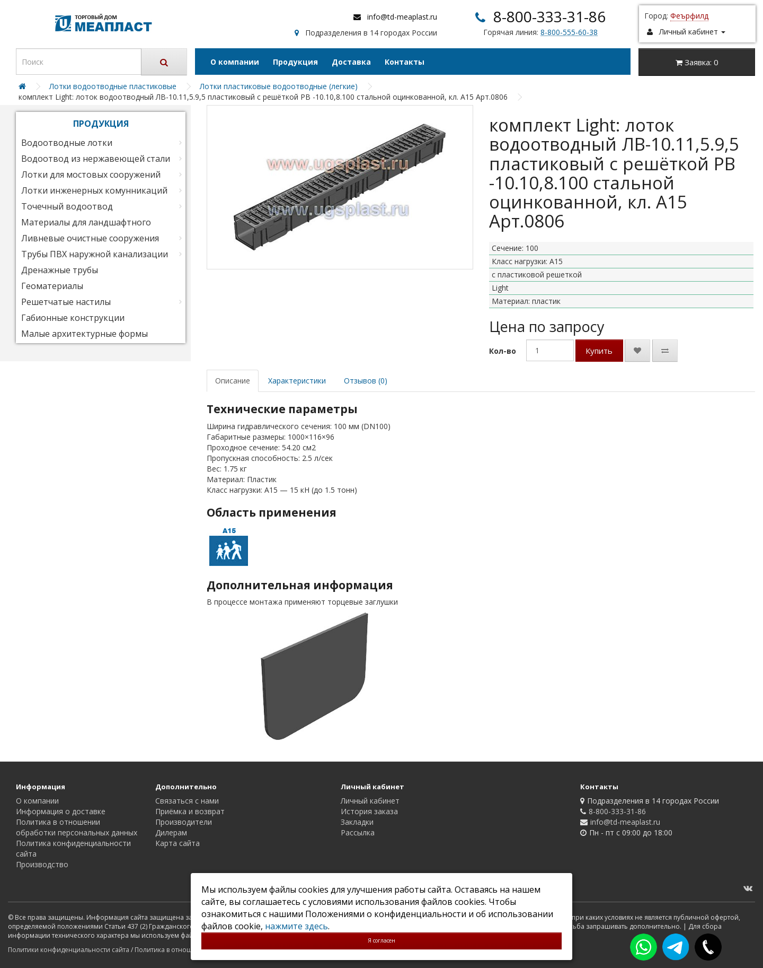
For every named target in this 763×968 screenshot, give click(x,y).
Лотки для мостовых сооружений (91, 174)
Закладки (357, 822)
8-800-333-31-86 (549, 16)
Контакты (404, 62)
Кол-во (502, 351)
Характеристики (297, 381)
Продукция (295, 62)
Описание (232, 381)
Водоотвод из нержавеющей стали (95, 158)
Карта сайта (177, 843)
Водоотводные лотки (66, 143)
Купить (599, 350)
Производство (42, 864)
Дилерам (171, 832)
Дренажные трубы (59, 270)
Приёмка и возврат (190, 811)
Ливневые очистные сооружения (90, 238)
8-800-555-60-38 (569, 32)
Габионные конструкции (73, 318)
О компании (234, 62)
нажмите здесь (296, 926)
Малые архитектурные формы (84, 333)
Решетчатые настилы (66, 302)
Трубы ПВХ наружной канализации (94, 254)
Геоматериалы (52, 286)
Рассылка (358, 832)
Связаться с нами (187, 801)
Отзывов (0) (365, 381)
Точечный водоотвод (67, 206)
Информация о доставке (60, 811)
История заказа (369, 811)
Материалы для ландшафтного (86, 222)
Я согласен (381, 940)
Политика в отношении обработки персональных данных (76, 827)
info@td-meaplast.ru (402, 17)
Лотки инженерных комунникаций (94, 190)
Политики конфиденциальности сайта (68, 949)
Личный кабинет (370, 801)
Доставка (351, 62)
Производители (183, 822)
